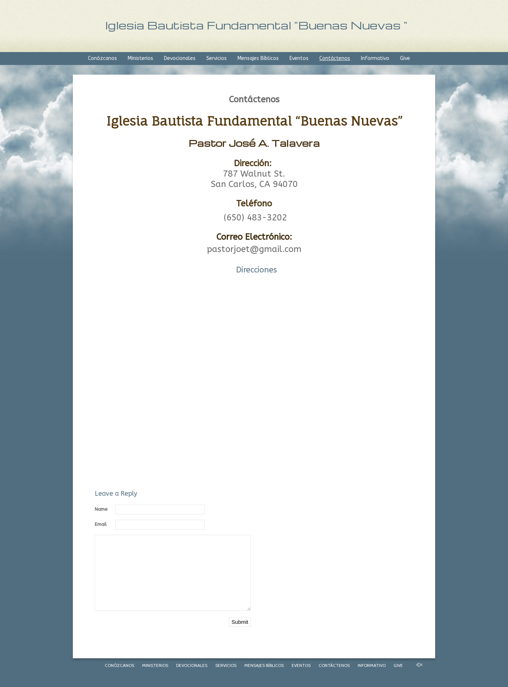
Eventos (299, 58)
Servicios (216, 58)
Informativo (375, 58)
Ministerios (140, 58)
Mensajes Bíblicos (258, 58)
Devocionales (180, 58)
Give (405, 58)
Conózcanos (102, 58)
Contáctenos (334, 58)
